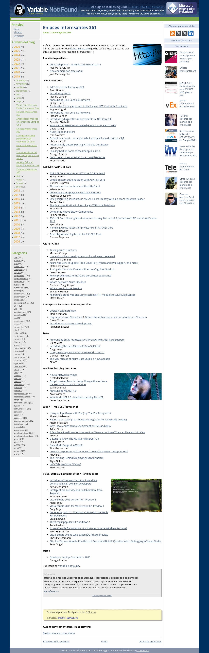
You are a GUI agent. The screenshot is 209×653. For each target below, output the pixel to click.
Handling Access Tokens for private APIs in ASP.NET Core (81, 227)
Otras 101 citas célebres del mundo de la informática (187, 183)
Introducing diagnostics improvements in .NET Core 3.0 (81, 119)
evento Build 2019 (79, 48)
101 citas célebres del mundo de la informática (186, 120)
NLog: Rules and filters (62, 131)
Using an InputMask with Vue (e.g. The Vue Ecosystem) (80, 413)
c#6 (15, 309)
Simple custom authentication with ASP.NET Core (77, 179)
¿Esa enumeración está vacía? (66, 70)
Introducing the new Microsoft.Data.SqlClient (75, 346)
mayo (19, 101)
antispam (18, 269)
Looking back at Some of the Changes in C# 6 (75, 151)
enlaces (17, 333)
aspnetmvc (19, 281)
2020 (17, 72)
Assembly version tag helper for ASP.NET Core (75, 234)
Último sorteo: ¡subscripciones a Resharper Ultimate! (187, 57)
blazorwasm (19, 296)
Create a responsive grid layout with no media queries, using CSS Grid (89, 451)
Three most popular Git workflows (69, 522)
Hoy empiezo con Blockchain (66, 317)
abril (18, 176)
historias (18, 351)
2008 (17, 233)
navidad (17, 375)
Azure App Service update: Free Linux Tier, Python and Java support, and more (94, 262)
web (16, 448)
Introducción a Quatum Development (71, 323)
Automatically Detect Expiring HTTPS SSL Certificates (79, 144)
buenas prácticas (21, 303)
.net (16, 257)
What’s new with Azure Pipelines (68, 282)
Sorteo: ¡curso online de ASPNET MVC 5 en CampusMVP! (188, 135)
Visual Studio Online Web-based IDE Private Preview (79, 534)
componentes (20, 312)
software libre (20, 408)
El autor (145, 7)
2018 (17, 190)
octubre (20, 87)
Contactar (157, 7)
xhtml (16, 454)
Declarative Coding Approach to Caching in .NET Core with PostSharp (88, 106)
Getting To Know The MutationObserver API (74, 438)
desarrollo (18, 327)
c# (15, 306)
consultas (18, 315)
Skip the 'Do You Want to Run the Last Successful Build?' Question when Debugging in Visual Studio (105, 541)
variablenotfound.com (24, 436)
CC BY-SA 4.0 (142, 650)
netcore (17, 378)
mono (16, 369)
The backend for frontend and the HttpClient (75, 186)
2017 (17, 195)
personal (18, 390)
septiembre (22, 90)
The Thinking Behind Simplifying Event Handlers (76, 457)
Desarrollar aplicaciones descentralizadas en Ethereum (116, 317)
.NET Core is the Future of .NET (67, 87)
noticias (17, 381)
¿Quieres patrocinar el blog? (102, 595)
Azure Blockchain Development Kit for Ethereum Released (82, 256)
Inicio (135, 7)
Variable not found (68, 565)
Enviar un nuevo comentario (59, 633)
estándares (19, 336)
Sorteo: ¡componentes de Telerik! (187, 166)
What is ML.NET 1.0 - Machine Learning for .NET (76, 397)
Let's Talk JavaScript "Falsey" (65, 464)
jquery (17, 363)
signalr (17, 405)
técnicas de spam (22, 421)
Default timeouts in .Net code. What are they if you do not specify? (87, 138)
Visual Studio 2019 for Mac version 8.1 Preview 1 (77, 506)
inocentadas (19, 357)
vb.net (17, 439)
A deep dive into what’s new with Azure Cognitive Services (82, 269)
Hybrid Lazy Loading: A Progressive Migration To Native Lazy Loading (88, 419)
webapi (17, 451)
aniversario (19, 266)
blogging (18, 299)
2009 (17, 229)
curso (16, 324)
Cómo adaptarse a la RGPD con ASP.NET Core (75, 64)
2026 (17, 47)
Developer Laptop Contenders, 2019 (70, 557)
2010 (17, 224)
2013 (17, 212)
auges (16, 284)
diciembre (21, 80)
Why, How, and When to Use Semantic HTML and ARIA (80, 425)
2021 (17, 68)
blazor (17, 290)
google (17, 345)
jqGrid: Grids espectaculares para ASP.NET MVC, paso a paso (187, 89)
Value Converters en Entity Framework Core (27, 106)
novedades (19, 384)
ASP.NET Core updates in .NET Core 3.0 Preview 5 (77, 173)
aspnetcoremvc (21, 278)
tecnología (18, 424)
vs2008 (17, 445)
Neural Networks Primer (63, 374)
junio (18, 97)
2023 (17, 59)
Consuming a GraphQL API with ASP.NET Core (75, 192)
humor (17, 354)
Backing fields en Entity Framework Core (27, 164)
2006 (17, 241)
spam (16, 415)
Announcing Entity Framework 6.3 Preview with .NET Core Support (87, 339)
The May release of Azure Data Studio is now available (80, 358)
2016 (17, 199)
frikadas (17, 342)
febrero (20, 183)
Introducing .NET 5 (60, 93)
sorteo (17, 412)
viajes (16, 442)
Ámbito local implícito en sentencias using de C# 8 (27, 121)
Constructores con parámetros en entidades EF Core (25, 138)
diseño (17, 330)
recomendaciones (22, 396)
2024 (17, 55)
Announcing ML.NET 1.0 (63, 390)
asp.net (17, 272)
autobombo (19, 287)
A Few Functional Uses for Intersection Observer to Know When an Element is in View (97, 432)
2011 (17, 220)
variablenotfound (22, 433)
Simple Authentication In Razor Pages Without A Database (82, 205)
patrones (18, 387)
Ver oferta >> (51, 591)
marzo (19, 179)
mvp (16, 372)
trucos (17, 427)
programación (20, 393)
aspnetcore (19, 275)
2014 (17, 207)
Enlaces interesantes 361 (70, 27)
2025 (17, 51)
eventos (17, 339)
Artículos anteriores (150, 641)
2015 (17, 203)
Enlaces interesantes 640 (188, 69)
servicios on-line (21, 402)
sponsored (19, 418)
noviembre (21, 83)
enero (19, 186)
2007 (17, 237)
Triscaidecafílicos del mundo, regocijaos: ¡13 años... (27, 155)
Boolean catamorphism (63, 310)
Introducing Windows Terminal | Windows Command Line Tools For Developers (73, 482)
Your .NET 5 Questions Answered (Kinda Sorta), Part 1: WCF (83, 125)
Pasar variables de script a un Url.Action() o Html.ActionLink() (188, 152)
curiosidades (20, 321)
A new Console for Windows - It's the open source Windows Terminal (88, 528)
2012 (17, 216)
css (15, 318)
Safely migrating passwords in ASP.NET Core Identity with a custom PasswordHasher (97, 198)
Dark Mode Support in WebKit (66, 445)
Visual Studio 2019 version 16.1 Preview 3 (73, 499)
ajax (16, 263)
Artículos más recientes (56, 641)
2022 (17, 64)
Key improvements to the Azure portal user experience (80, 275)
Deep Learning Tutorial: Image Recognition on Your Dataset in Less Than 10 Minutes (78, 383)
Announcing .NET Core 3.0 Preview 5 (70, 99)
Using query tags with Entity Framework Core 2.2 (77, 352)
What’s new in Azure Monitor (66, 288)
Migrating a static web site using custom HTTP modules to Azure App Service (93, 294)
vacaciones (19, 430)
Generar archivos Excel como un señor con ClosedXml (187, 199)
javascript (18, 360)
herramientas (20, 348)
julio (18, 94)
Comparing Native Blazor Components (71, 211)
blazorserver (19, 293)
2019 (17, 76)
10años (17, 260)
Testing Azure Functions (63, 250)
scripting (18, 399)
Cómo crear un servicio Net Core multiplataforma (77, 157)
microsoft (18, 366)
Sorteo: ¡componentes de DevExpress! (187, 103)
